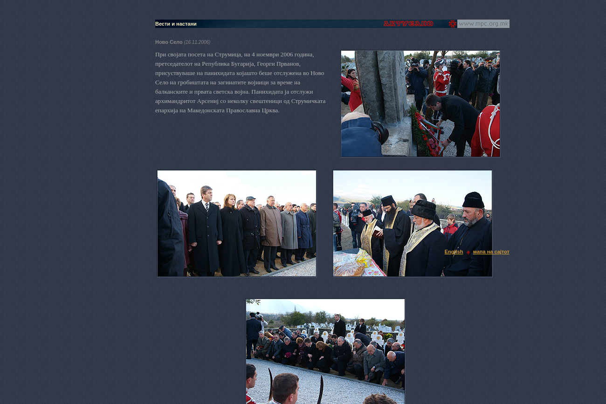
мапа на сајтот (491, 251)
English (454, 251)
